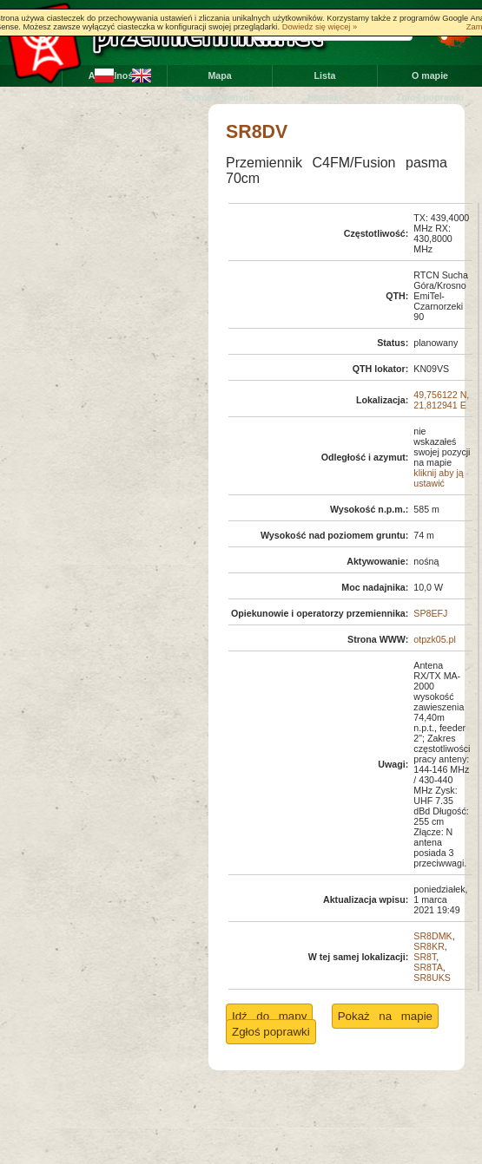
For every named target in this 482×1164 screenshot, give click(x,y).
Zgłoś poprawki (430, 97)
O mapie (430, 75)
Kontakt (324, 97)
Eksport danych (219, 97)
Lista (325, 75)
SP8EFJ (430, 613)
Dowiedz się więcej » (320, 27)
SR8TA (428, 967)
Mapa (219, 75)
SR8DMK (432, 936)
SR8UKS (432, 977)
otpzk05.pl (434, 639)
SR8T (424, 956)
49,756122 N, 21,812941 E (441, 399)
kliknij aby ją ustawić (438, 478)
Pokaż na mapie (385, 1016)
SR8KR (429, 946)
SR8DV (256, 131)
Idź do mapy (269, 1016)
